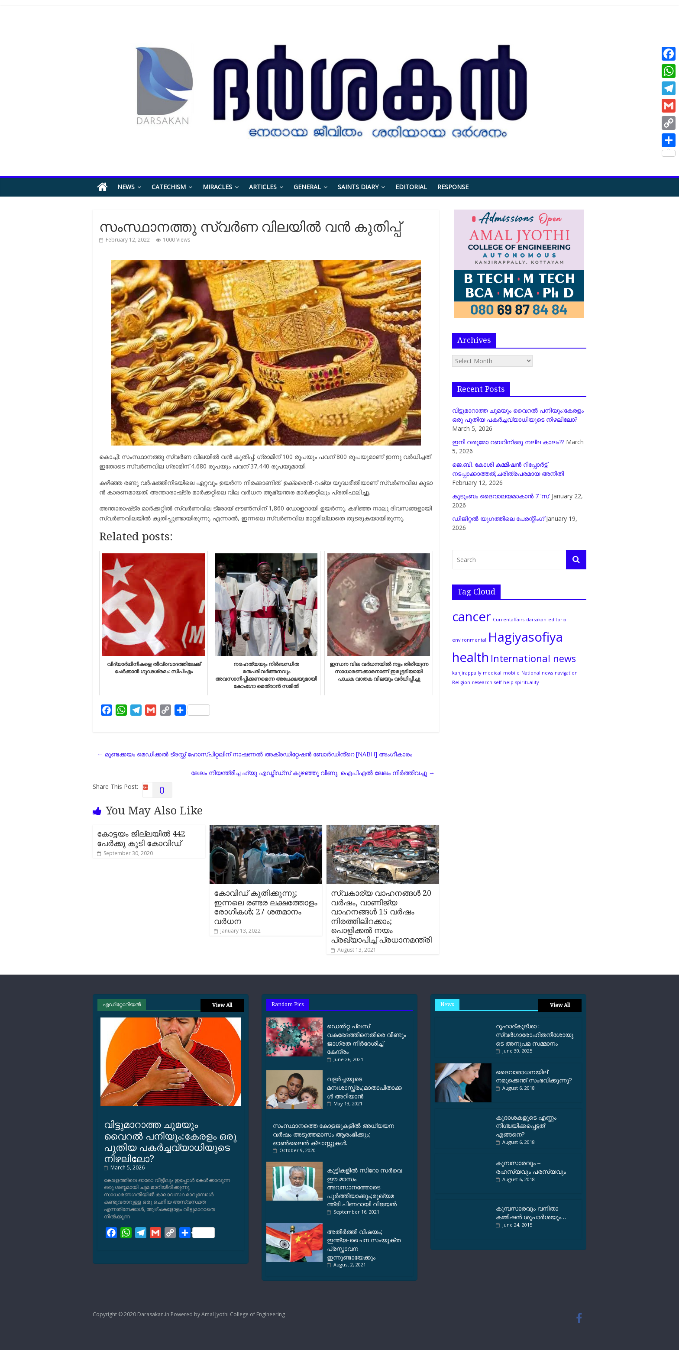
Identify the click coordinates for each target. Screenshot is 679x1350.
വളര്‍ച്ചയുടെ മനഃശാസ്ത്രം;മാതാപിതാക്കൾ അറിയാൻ (364, 1087)
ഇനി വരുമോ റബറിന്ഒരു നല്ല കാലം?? (508, 442)
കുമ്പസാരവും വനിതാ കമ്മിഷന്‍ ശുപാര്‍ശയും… (531, 1212)
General (307, 187)
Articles (263, 187)
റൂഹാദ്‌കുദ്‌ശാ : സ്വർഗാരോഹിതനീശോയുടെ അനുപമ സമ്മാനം (534, 1034)
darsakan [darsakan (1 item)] (536, 620)
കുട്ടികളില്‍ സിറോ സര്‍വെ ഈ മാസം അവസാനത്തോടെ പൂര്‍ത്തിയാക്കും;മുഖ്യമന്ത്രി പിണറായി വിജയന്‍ (364, 1187)
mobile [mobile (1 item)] (511, 673)
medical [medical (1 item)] (492, 673)
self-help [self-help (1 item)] (504, 682)
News (126, 187)
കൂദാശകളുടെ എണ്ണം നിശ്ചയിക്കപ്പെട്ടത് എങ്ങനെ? (526, 1125)
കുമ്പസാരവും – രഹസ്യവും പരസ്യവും (531, 1167)
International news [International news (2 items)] (533, 658)
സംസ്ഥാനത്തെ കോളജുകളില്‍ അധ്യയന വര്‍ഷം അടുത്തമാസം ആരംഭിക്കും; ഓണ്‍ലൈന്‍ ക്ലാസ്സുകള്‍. (333, 1134)
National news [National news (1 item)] (537, 673)
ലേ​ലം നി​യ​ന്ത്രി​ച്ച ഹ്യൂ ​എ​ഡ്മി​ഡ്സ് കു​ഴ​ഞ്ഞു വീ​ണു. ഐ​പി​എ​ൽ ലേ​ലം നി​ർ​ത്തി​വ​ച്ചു (313, 773)
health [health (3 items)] (470, 657)
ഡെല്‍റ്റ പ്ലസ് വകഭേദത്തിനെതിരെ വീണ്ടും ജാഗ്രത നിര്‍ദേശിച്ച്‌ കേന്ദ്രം (366, 1039)
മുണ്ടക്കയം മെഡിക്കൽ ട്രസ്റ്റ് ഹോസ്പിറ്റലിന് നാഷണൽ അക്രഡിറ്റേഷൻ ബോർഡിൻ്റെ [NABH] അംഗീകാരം (254, 754)
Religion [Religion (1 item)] (461, 682)
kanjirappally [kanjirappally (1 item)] (466, 673)
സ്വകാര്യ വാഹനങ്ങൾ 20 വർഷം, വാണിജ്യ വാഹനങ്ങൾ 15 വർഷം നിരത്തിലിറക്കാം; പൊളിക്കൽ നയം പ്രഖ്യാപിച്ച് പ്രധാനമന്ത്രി (381, 916)
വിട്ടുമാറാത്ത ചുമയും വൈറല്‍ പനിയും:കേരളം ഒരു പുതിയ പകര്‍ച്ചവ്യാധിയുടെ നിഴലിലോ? (170, 1141)
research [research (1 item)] (482, 682)
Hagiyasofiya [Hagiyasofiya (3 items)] (525, 637)
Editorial (411, 187)
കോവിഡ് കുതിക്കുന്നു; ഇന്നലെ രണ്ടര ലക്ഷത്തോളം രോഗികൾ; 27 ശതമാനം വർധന (265, 907)
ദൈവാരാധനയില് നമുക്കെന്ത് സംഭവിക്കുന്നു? (534, 1076)
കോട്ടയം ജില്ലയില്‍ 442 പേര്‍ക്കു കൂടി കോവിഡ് (141, 838)
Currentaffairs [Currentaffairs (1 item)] (508, 620)
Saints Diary (358, 187)
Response (453, 187)
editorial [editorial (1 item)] (558, 620)
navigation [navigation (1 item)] (566, 673)
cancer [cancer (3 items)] (471, 616)
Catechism (169, 187)
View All (222, 1005)
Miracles (217, 187)
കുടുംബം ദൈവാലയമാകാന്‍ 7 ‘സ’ (501, 496)
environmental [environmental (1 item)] (469, 640)
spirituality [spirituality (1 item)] (527, 682)
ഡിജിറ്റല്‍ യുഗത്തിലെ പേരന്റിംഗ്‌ (498, 518)
